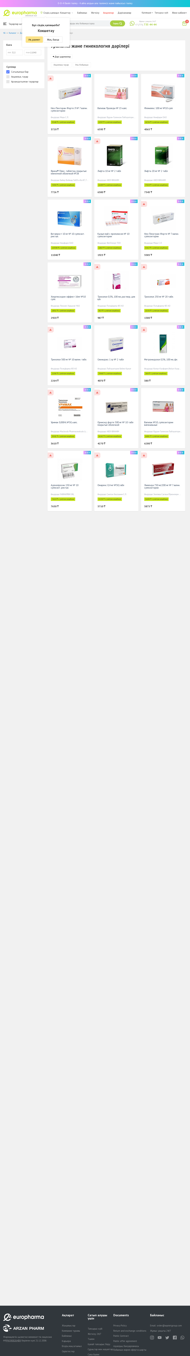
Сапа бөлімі (93, 1354)
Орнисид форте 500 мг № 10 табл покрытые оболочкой (115, 424)
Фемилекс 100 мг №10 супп (158, 108)
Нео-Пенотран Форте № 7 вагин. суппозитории (161, 235)
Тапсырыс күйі (161, 12)
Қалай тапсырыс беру (99, 1344)
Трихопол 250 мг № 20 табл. (159, 296)
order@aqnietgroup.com (169, 1325)
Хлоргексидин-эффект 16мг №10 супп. (68, 298)
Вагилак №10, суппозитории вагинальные (158, 424)
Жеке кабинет (179, 12)
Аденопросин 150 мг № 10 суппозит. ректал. (64, 486)
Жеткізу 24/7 (94, 1333)
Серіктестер (68, 1351)
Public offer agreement (125, 1341)
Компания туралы (71, 1330)
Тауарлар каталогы (16, 23)
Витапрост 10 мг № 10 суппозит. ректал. (67, 235)
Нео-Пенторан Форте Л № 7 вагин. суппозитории (69, 109)
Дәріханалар (124, 12)
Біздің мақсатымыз (72, 1346)
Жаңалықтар (68, 1325)
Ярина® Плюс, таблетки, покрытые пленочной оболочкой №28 (69, 172)
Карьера (66, 1341)
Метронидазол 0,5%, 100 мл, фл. (161, 359)
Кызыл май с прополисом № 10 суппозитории (113, 235)
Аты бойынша (81, 64)
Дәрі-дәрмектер (63, 56)
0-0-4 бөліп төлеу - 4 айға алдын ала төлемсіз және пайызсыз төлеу (95, 3)
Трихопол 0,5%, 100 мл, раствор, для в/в (116, 298)
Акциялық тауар (61, 64)
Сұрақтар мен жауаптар (100, 1349)
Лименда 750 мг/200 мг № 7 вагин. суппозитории (162, 486)
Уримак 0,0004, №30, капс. (64, 422)
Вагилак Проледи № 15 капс (112, 108)
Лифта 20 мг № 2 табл (156, 171)
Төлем (91, 1338)
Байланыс (82, 12)
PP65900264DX (13, 1340)
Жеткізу (95, 12)
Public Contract (121, 1335)
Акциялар (108, 12)
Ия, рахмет (34, 39)
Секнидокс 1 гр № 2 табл (111, 359)
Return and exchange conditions (129, 1330)
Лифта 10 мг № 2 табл (109, 171)
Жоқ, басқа (53, 39)
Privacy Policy (120, 1325)
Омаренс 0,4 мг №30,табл (111, 485)
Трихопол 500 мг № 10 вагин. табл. (69, 359)
